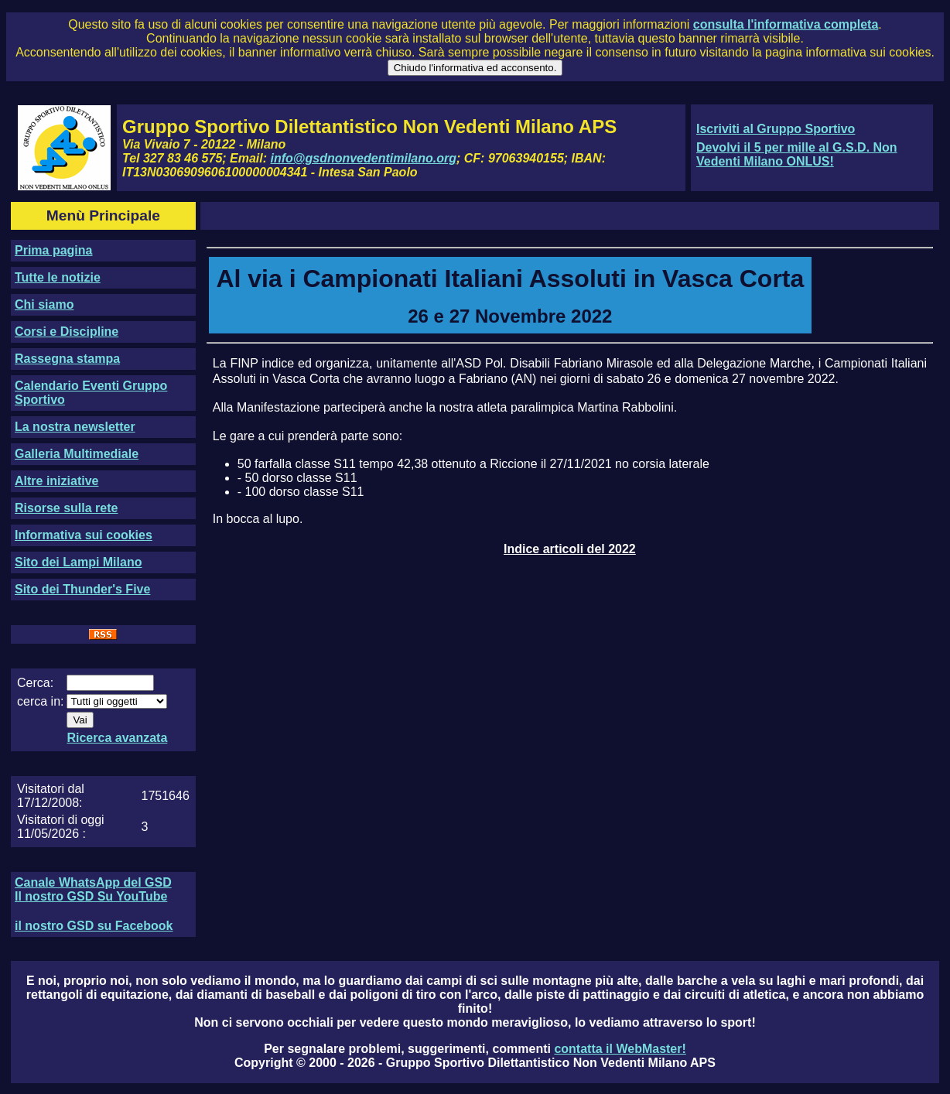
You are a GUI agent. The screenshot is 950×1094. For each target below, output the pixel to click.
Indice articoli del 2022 (570, 549)
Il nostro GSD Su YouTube (91, 896)
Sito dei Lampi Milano (78, 562)
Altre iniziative (56, 480)
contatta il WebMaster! (619, 1048)
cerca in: (40, 701)
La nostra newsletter (75, 426)
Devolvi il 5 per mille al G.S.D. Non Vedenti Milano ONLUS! (796, 154)
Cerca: (35, 682)
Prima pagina (53, 250)
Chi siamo (44, 304)
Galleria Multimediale (76, 453)
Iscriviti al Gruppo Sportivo (775, 128)
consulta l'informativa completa (785, 24)
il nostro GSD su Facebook (94, 925)
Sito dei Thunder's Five (82, 589)
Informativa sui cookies (83, 535)
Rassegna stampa (67, 358)
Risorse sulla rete (66, 508)
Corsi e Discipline (66, 331)
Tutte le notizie (58, 277)
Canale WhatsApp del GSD (93, 882)
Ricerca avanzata (117, 737)
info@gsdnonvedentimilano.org (363, 158)
